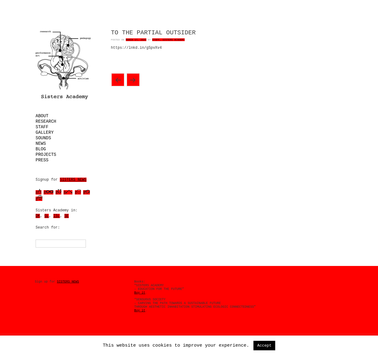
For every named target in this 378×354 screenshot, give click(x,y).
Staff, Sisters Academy (168, 39)
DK (38, 216)
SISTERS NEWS (73, 180)
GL (46, 216)
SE (66, 216)
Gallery (45, 132)
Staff (42, 127)
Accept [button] (264, 345)
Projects (46, 154)
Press (42, 160)
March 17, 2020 (136, 39)
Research (46, 121)
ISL (56, 216)
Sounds (43, 138)
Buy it (139, 292)
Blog (41, 149)
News (41, 143)
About (42, 116)
